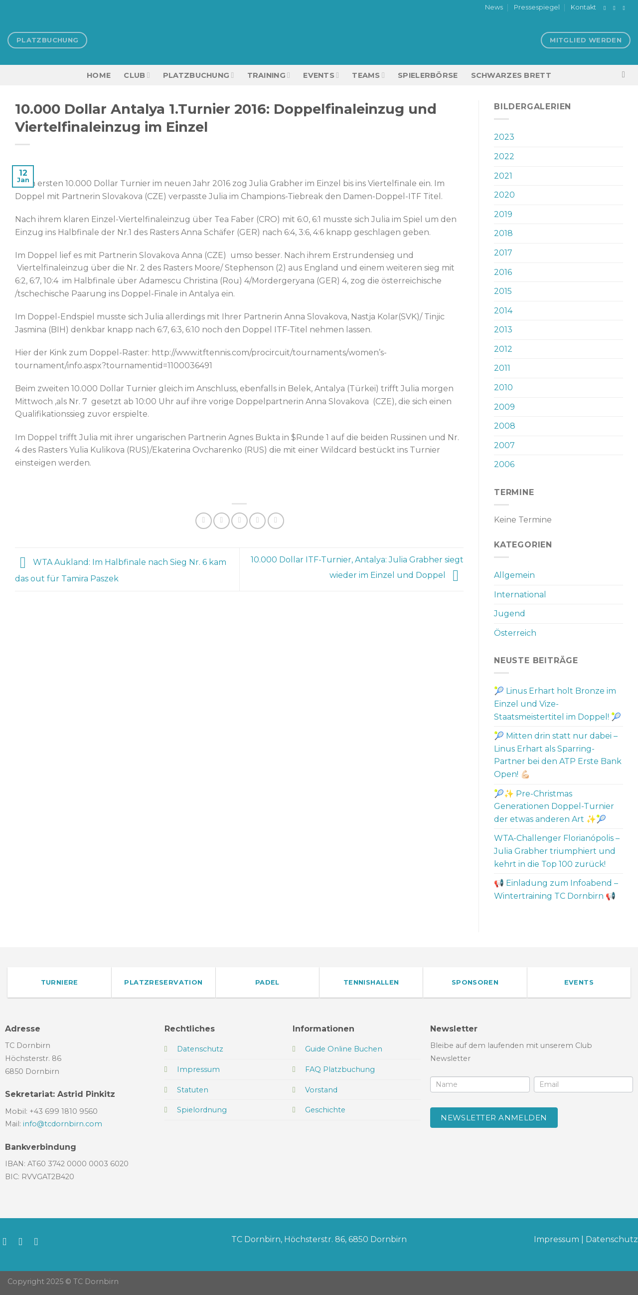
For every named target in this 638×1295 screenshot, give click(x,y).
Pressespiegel (537, 7)
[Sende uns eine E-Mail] (626, 7)
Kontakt (583, 7)
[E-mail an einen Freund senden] (239, 521)
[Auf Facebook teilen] (203, 521)
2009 (504, 407)
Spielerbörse (428, 75)
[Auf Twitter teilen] (221, 521)
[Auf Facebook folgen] (607, 7)
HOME (99, 75)
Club (137, 75)
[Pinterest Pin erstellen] (257, 521)
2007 (504, 445)
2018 (503, 233)
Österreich (515, 633)
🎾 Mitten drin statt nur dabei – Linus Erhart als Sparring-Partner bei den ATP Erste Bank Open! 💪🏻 (558, 755)
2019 (503, 214)
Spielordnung (202, 1109)
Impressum (556, 1239)
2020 (504, 195)
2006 (504, 464)
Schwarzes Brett (511, 75)
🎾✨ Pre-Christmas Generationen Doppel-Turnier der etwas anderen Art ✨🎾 (554, 806)
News (494, 7)
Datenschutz (612, 1239)
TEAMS (368, 75)
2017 (503, 253)
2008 (504, 426)
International (520, 594)
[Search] (626, 75)
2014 (503, 310)
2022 (504, 156)
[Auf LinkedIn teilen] (276, 521)
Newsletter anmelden (494, 1117)
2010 (503, 387)
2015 (503, 291)
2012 (503, 349)
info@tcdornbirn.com (62, 1123)
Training (269, 75)
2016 (503, 272)
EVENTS (321, 75)
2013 (503, 329)
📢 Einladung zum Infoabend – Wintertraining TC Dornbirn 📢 (556, 889)
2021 (503, 176)
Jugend (509, 613)
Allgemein (514, 575)
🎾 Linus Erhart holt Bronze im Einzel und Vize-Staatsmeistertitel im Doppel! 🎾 (557, 703)
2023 (504, 137)
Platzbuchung (198, 75)
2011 (502, 368)
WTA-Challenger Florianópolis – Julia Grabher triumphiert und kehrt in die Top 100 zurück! (557, 850)
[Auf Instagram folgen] (616, 7)
